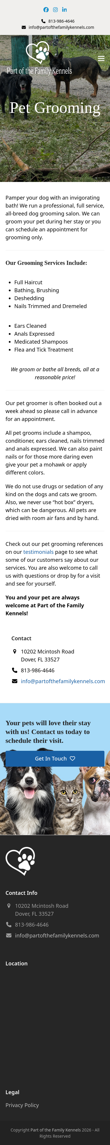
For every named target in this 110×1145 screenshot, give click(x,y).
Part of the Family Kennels (56, 1130)
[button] (101, 58)
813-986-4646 (61, 21)
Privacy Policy (22, 1105)
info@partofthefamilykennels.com (61, 27)
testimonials (38, 551)
